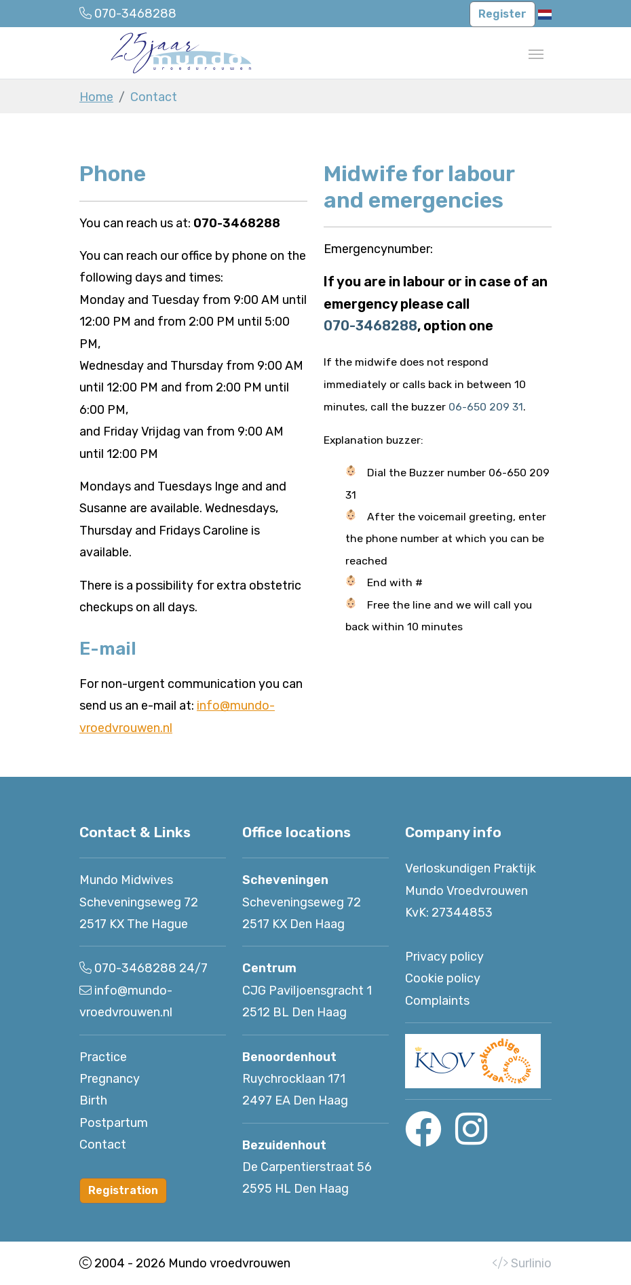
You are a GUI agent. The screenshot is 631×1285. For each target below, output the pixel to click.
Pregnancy (109, 1078)
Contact (102, 1144)
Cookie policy (442, 978)
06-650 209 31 (485, 406)
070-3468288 (370, 326)
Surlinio (531, 1263)
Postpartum (113, 1122)
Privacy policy (444, 956)
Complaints (437, 1000)
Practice (103, 1057)
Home (96, 97)
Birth (93, 1100)
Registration (123, 1190)
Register (502, 13)
